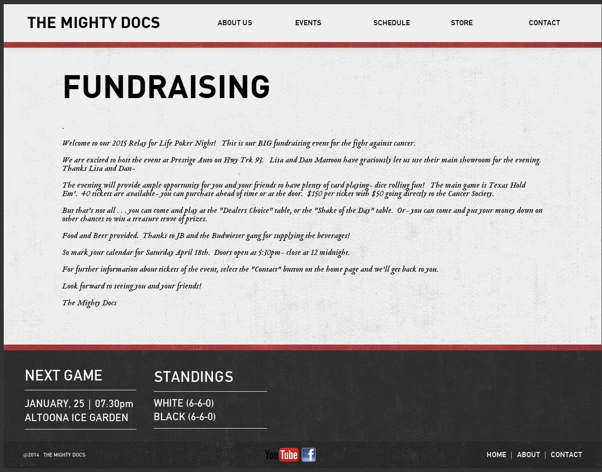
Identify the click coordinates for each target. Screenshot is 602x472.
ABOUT (528, 455)
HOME (496, 455)
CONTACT (566, 455)
